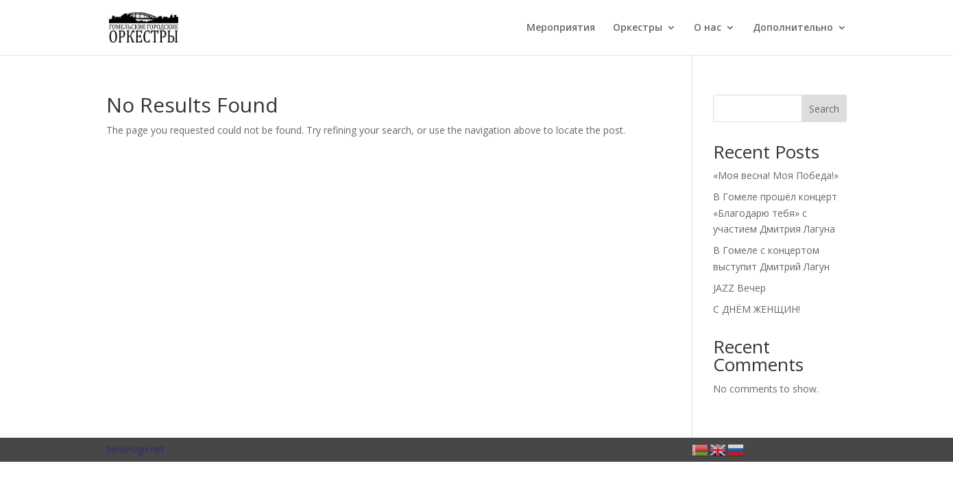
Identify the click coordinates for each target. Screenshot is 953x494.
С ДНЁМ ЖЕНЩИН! (756, 309)
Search (824, 108)
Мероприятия (561, 28)
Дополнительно (793, 28)
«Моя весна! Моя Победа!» (776, 175)
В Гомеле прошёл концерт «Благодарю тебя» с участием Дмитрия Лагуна (775, 213)
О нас (707, 28)
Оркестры (637, 28)
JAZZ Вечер (739, 287)
